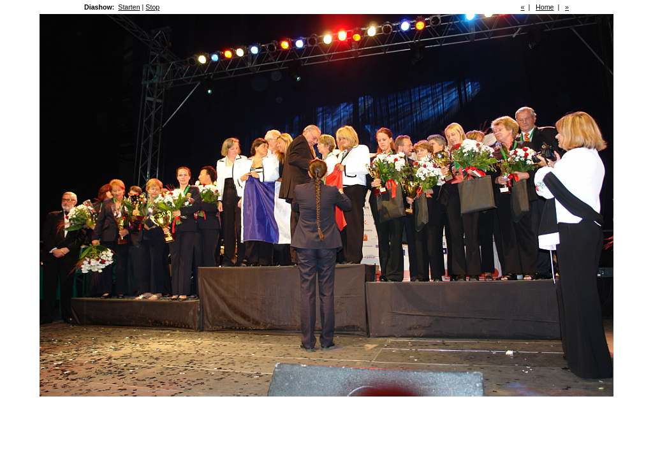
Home (545, 7)
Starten (129, 7)
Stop (152, 7)
